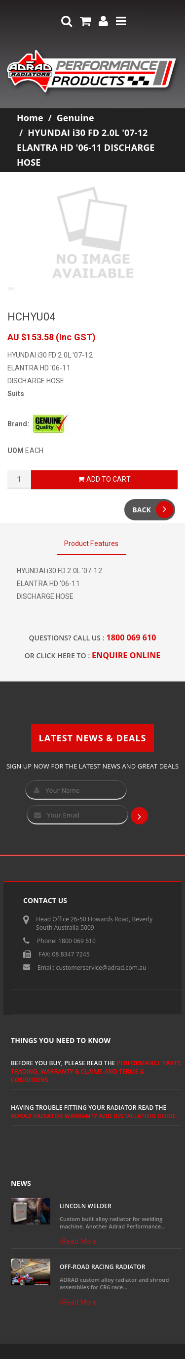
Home (30, 118)
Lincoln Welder (85, 1206)
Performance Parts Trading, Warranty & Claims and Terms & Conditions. (96, 1071)
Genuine (75, 118)
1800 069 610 (131, 637)
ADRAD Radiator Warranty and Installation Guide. (94, 1116)
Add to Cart (104, 479)
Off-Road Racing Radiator (102, 1267)
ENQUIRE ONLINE (126, 655)
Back (152, 509)
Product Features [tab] (91, 543)
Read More (78, 1241)
